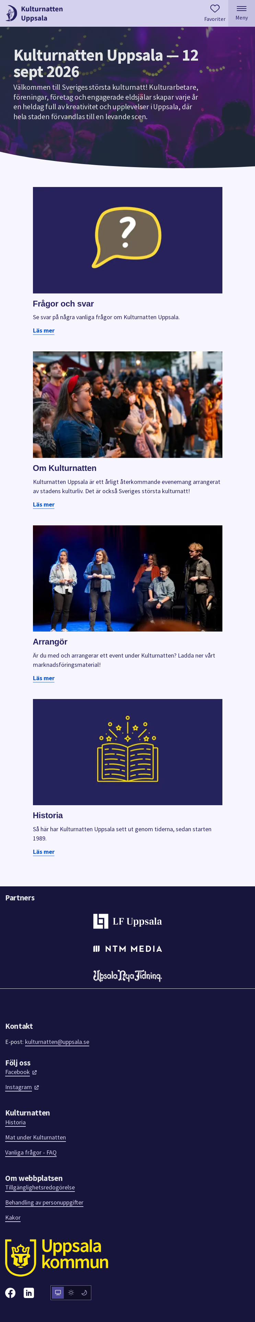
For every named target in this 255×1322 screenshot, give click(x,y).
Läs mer (44, 330)
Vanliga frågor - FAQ (31, 1152)
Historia (15, 1122)
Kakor (13, 1217)
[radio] (58, 1293)
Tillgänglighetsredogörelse (40, 1187)
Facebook (21, 1072)
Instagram (22, 1087)
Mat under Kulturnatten (35, 1137)
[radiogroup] (70, 1292)
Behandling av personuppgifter (44, 1202)
